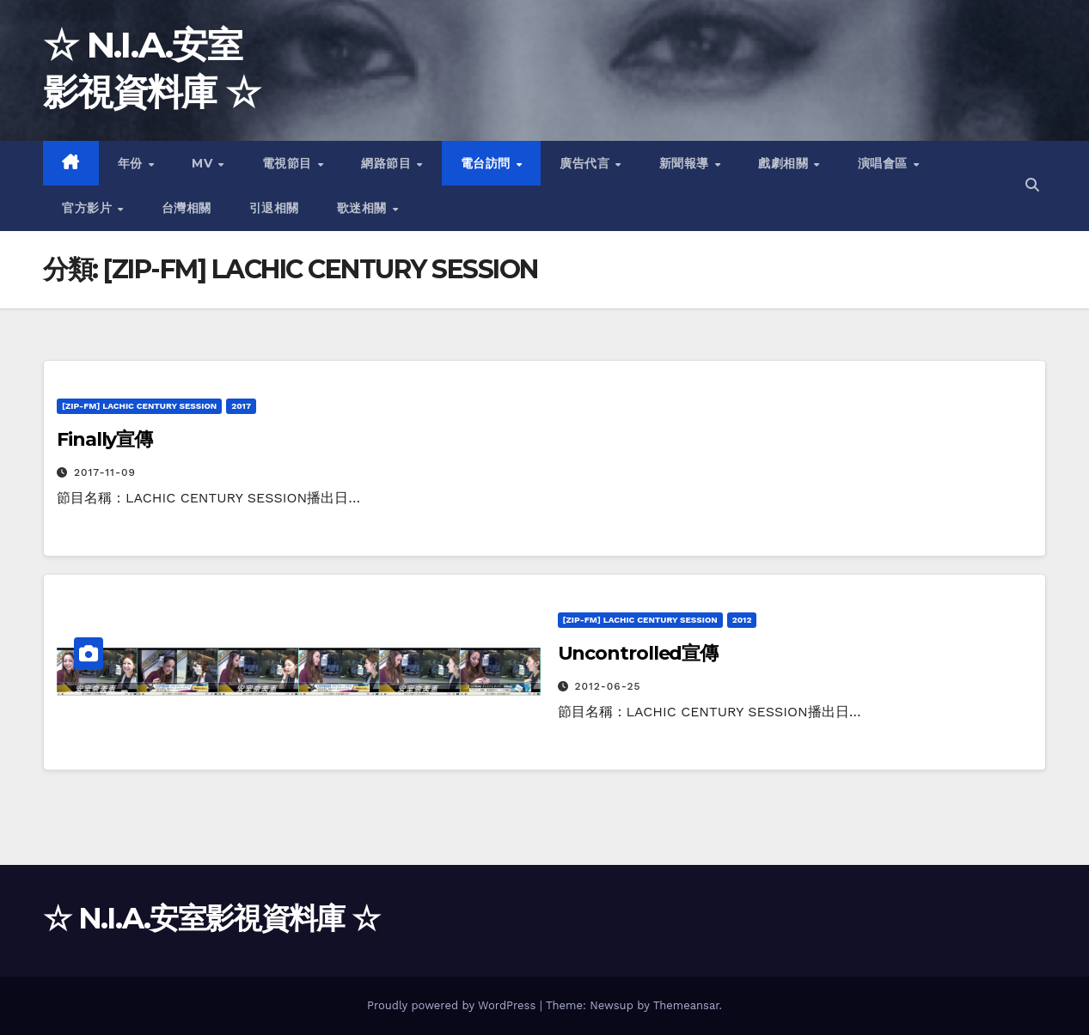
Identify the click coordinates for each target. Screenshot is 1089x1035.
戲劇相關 (785, 163)
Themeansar (686, 1005)
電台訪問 (488, 163)
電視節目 (289, 163)
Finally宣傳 (104, 439)
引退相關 (274, 208)
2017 (241, 406)
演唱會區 (885, 163)
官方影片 (89, 208)
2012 (742, 619)
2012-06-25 (607, 686)
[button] (1032, 185)
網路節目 (388, 163)
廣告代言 (587, 163)
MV (204, 163)
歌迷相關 (364, 208)
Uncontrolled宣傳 (638, 653)
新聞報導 (686, 163)
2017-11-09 (105, 472)
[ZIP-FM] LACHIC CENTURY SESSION (139, 406)
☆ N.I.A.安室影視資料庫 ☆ (211, 918)
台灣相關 (186, 208)
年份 (132, 163)
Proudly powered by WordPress (453, 1005)
